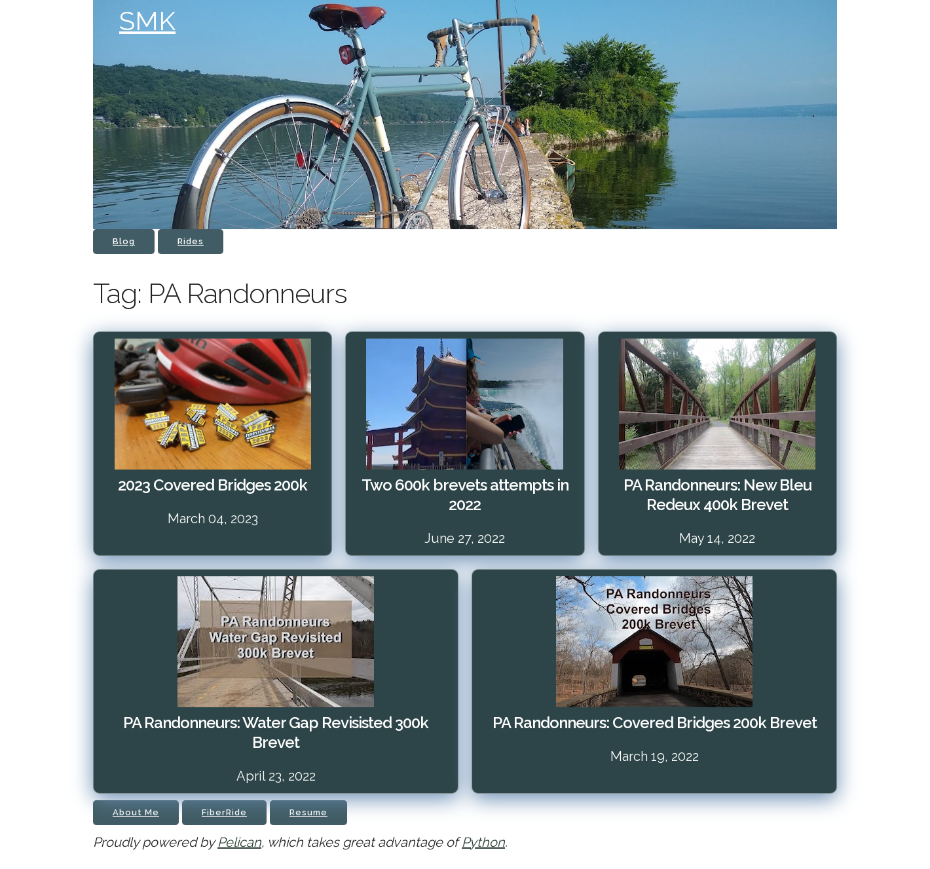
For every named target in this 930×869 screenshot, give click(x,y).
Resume (308, 812)
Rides (190, 241)
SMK (147, 20)
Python (483, 842)
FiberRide (224, 812)
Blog (124, 241)
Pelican (239, 842)
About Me (136, 812)
